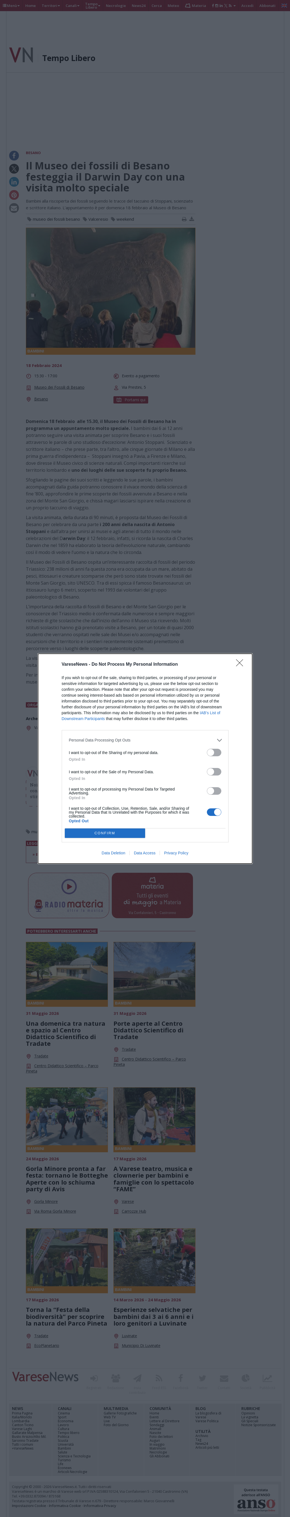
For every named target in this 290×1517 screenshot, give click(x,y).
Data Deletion (113, 853)
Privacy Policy (176, 853)
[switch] (214, 752)
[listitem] (145, 740)
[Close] (241, 664)
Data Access (144, 853)
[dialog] (145, 759)
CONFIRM (105, 833)
